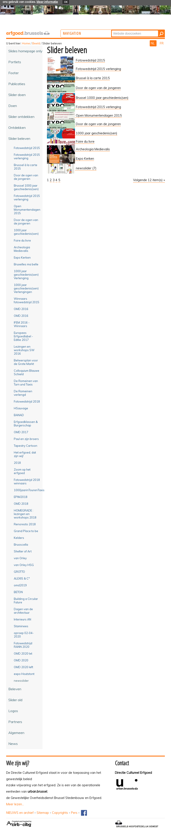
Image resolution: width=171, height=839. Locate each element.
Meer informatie (47, 2)
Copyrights (60, 813)
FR (162, 43)
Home (26, 43)
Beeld (36, 43)
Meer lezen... (15, 804)
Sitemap (43, 813)
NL (153, 43)
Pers (74, 813)
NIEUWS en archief (20, 813)
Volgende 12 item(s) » (149, 180)
